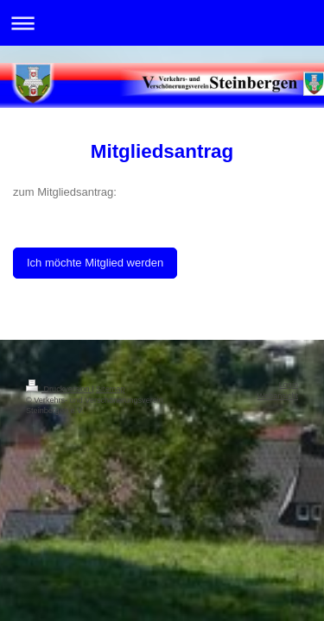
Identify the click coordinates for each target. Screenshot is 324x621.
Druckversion (59, 389)
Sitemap (110, 389)
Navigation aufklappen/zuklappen (162, 22)
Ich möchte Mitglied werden (95, 262)
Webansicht (277, 396)
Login (288, 384)
